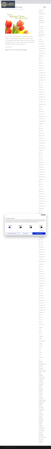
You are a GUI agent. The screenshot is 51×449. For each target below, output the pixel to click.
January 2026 (41, 43)
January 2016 (41, 302)
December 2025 (42, 46)
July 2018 (41, 239)
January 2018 (41, 252)
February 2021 (42, 164)
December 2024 (42, 72)
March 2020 (41, 191)
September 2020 (42, 176)
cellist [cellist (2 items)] (39, 366)
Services (16, 9)
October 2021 (42, 145)
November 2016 (42, 278)
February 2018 (42, 249)
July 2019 (41, 210)
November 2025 (42, 48)
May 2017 (41, 269)
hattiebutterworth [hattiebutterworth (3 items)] (41, 384)
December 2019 (42, 198)
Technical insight (20, 9)
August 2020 (41, 179)
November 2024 (42, 75)
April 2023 (41, 109)
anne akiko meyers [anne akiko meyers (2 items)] (41, 364)
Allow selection (25, 233)
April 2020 (41, 189)
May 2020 (41, 186)
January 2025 (41, 70)
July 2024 (41, 82)
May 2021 (41, 157)
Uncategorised (42, 340)
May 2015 (41, 319)
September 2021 (42, 147)
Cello (14, 9)
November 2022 (42, 116)
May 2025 (41, 60)
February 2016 (42, 300)
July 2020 (41, 181)
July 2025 (41, 58)
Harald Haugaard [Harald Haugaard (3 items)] (41, 380)
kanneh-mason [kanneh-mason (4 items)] (40, 400)
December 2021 (42, 140)
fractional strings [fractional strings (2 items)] (41, 375)
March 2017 (41, 271)
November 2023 (42, 99)
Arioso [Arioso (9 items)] (44, 364)
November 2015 (42, 307)
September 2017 (42, 261)
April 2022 (41, 130)
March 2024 (41, 89)
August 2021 (41, 150)
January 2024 (41, 94)
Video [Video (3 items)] (42, 437)
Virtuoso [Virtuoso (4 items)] (42, 439)
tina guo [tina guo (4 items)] (40, 437)
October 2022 (42, 118)
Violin (40, 352)
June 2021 (41, 155)
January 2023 (41, 114)
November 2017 (42, 256)
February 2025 (42, 68)
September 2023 (42, 104)
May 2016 (41, 293)
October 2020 (42, 174)
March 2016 (41, 298)
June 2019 (41, 213)
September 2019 (42, 206)
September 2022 (42, 121)
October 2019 (42, 203)
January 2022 (41, 138)
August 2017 (41, 264)
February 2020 (42, 193)
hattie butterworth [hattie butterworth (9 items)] (41, 382)
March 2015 (41, 324)
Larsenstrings (7, 9)
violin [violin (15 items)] (39, 439)
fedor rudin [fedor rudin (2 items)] (40, 373)
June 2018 (41, 242)
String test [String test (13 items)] (43, 430)
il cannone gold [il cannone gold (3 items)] (40, 391)
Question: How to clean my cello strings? (16, 50)
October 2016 (42, 281)
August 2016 (41, 285)
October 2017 (42, 259)
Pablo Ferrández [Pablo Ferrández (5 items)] (40, 421)
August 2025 (41, 55)
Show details (41, 230)
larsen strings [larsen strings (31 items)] (40, 405)
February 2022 (42, 135)
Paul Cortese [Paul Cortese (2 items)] (40, 423)
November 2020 (42, 172)
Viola (40, 350)
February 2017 (42, 273)
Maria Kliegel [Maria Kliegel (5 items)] (40, 416)
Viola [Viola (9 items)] (44, 437)
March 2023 (41, 111)
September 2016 (42, 283)
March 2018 (41, 247)
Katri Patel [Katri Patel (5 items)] (44, 400)
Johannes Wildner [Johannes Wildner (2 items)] (41, 398)
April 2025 (41, 63)
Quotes (40, 331)
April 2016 (41, 295)
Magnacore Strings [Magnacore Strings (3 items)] (41, 414)
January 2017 (41, 276)
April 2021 (41, 160)
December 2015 (42, 305)
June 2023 (41, 106)
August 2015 (41, 312)
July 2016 (41, 288)
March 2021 (41, 162)
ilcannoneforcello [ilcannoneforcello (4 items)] (41, 389)
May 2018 (41, 244)
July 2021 (41, 152)
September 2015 (42, 310)
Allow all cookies (39, 233)
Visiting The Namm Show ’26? (41, 22)
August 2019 (41, 208)
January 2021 (41, 167)
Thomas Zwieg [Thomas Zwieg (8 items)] (40, 432)
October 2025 (42, 51)
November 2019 (42, 201)
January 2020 (41, 196)
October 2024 (42, 77)
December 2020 (42, 169)
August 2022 (41, 123)
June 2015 (41, 317)
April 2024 (41, 87)
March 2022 (41, 133)
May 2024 (41, 84)
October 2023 (42, 101)
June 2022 (41, 126)
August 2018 (41, 237)
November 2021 (42, 143)
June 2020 (41, 184)
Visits (40, 354)
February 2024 (42, 92)
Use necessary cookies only (12, 233)
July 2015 (41, 315)
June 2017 (41, 266)
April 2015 (41, 322)
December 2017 (42, 254)
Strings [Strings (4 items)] (40, 430)
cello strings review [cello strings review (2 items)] (41, 368)
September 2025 (42, 53)
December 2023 (42, 97)
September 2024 (42, 80)
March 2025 (41, 65)
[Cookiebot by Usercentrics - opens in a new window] (41, 215)
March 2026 (41, 41)
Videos (40, 347)
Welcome (23, 9)
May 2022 (41, 128)
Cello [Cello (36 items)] (41, 366)
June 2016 (41, 290)
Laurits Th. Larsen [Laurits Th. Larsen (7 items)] (41, 407)
